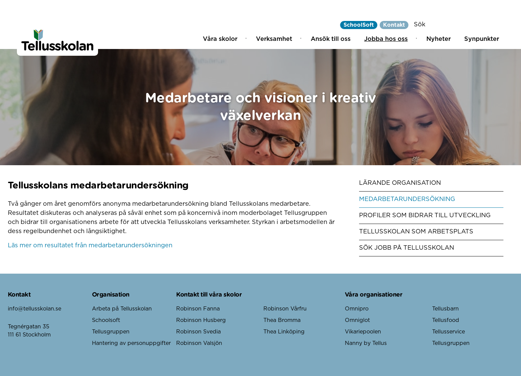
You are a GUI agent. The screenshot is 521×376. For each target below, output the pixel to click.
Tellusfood (445, 320)
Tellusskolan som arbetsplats (416, 232)
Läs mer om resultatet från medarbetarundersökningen (90, 246)
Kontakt (394, 25)
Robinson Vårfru (285, 308)
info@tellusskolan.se (34, 308)
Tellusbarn (445, 308)
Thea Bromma (282, 320)
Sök (419, 25)
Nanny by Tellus (366, 343)
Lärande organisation (400, 183)
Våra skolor (220, 39)
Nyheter (438, 39)
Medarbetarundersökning (407, 199)
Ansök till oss (331, 39)
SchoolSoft (359, 25)
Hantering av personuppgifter (131, 343)
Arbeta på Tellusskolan (122, 308)
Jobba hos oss (386, 39)
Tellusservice (448, 331)
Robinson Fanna (198, 308)
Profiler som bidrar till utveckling (425, 215)
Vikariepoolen (363, 331)
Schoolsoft (106, 320)
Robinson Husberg (201, 320)
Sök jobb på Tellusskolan (406, 248)
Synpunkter (481, 39)
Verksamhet (274, 39)
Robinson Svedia (198, 331)
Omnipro (357, 308)
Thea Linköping (284, 331)
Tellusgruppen (110, 331)
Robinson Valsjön (199, 343)
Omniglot (357, 320)
